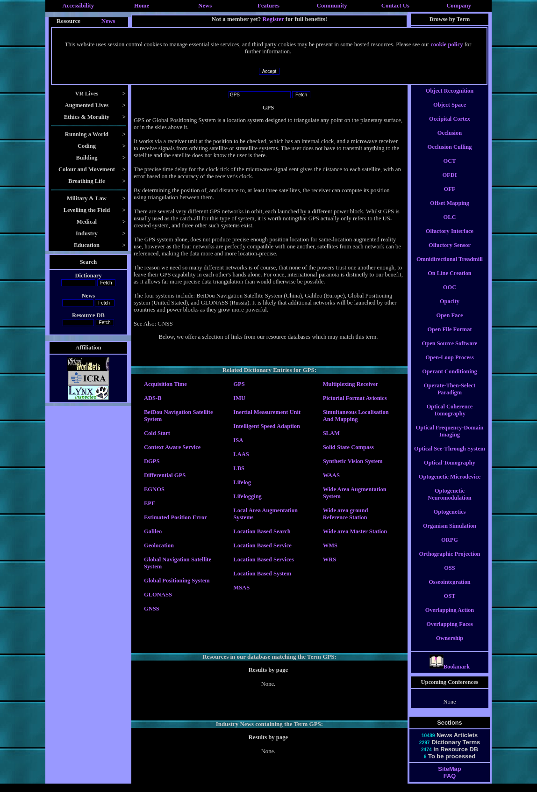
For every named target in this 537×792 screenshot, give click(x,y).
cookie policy (446, 44)
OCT (450, 169)
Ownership (450, 646)
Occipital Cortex (449, 127)
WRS (330, 559)
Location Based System (262, 573)
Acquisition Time (165, 384)
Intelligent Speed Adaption (266, 426)
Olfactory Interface (449, 239)
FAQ (450, 784)
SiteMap (449, 777)
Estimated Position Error (175, 517)
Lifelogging (247, 496)
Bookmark (450, 675)
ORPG (449, 548)
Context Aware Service (172, 447)
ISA (238, 440)
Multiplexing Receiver (351, 384)
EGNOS (154, 489)
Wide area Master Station (355, 531)
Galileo (153, 531)
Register (273, 18)
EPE (149, 503)
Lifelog (242, 482)
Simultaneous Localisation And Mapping (356, 415)
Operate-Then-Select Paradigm (449, 397)
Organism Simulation (449, 534)
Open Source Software (450, 352)
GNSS (151, 608)
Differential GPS (165, 475)
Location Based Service (262, 545)
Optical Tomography (449, 471)
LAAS (241, 454)
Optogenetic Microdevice (449, 485)
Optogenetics (450, 520)
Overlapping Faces (449, 632)
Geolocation (159, 545)
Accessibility (78, 5)
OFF (450, 197)
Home (141, 5)
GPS (238, 384)
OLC (450, 225)
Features (268, 5)
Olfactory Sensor (450, 253)
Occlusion (449, 141)
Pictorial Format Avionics (355, 398)
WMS (330, 545)
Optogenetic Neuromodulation (450, 502)
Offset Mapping (449, 211)
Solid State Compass (348, 447)
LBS (238, 468)
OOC (449, 295)
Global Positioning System (177, 580)
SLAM (331, 433)
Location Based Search (261, 531)
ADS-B (153, 398)
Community (332, 5)
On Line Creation (450, 281)
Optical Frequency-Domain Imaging (450, 439)
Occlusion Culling (450, 155)
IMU (239, 398)
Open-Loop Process (449, 366)
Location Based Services (263, 559)
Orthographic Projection (449, 562)
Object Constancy (450, 85)
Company (458, 5)
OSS (449, 576)
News (205, 5)
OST (450, 604)
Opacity (449, 309)
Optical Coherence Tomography (450, 418)
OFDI (449, 183)
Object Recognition (449, 99)
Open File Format (449, 337)
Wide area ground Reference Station (345, 514)
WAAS (331, 475)
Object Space (449, 113)
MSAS (241, 587)
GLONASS (158, 594)
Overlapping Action (449, 618)
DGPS (151, 461)
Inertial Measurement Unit (267, 412)
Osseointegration (450, 590)
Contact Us (395, 5)
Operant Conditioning (449, 380)
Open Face (450, 323)
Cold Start (157, 433)
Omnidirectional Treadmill (449, 267)
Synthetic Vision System (353, 461)
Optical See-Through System (449, 457)
